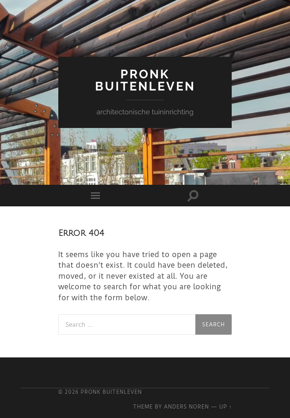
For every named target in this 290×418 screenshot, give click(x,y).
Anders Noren (186, 407)
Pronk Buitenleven (145, 80)
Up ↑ (225, 407)
